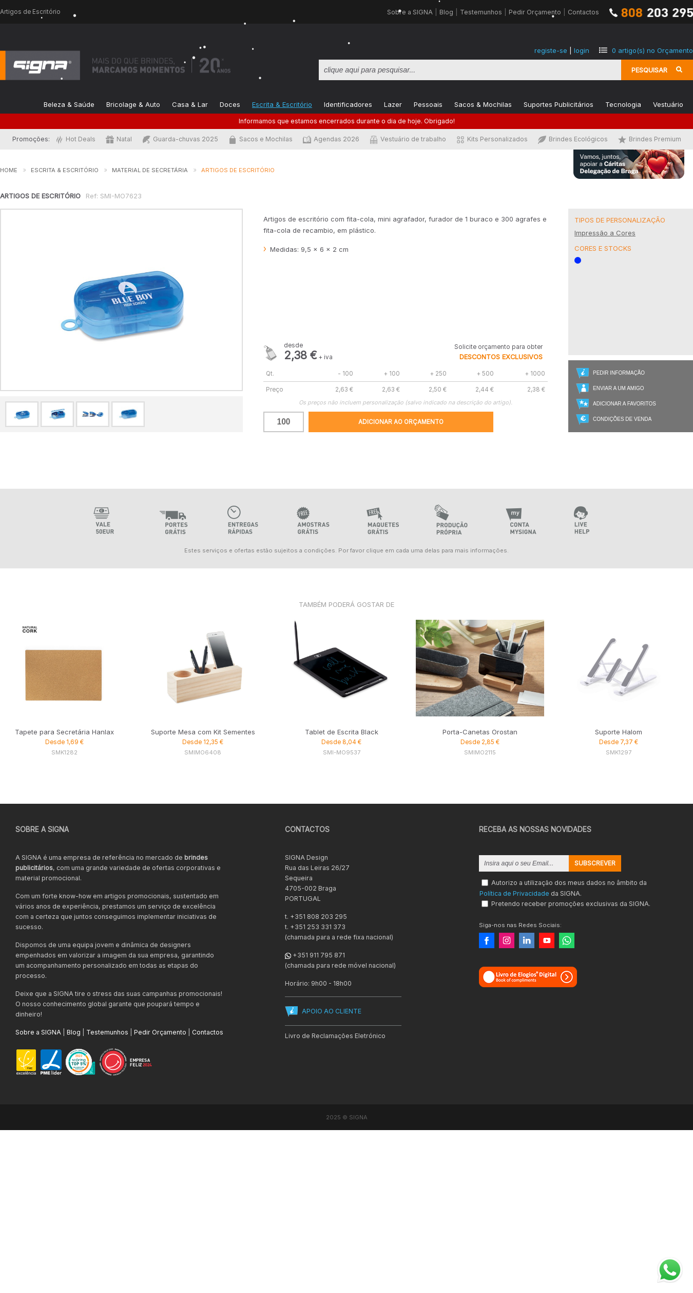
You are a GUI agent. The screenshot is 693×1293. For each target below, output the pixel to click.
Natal (119, 139)
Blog (446, 12)
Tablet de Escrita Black (341, 732)
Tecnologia (623, 103)
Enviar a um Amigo (618, 388)
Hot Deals (75, 139)
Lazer (393, 103)
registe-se (550, 50)
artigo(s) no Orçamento (652, 50)
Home (8, 170)
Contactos (583, 12)
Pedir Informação (619, 373)
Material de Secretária (150, 170)
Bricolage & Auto (133, 103)
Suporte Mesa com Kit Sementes (203, 732)
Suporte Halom (618, 732)
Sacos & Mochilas (483, 103)
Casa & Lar (190, 103)
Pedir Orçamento (535, 12)
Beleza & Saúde (69, 103)
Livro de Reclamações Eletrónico (335, 1036)
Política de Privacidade (514, 893)
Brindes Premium (649, 139)
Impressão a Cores (605, 233)
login (581, 50)
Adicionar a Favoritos (624, 404)
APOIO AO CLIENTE (331, 1011)
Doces (230, 103)
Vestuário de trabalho (408, 139)
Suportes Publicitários (558, 103)
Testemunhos (481, 12)
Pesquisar (649, 70)
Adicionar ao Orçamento (401, 422)
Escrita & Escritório (282, 103)
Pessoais (428, 103)
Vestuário (668, 103)
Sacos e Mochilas (260, 139)
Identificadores (348, 103)
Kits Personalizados (492, 139)
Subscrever (594, 863)
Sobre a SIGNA (410, 12)
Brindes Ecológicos (573, 139)
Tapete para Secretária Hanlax (64, 732)
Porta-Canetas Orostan (479, 732)
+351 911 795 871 (319, 955)
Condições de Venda (622, 419)
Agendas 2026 (331, 139)
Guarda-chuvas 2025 (180, 139)
